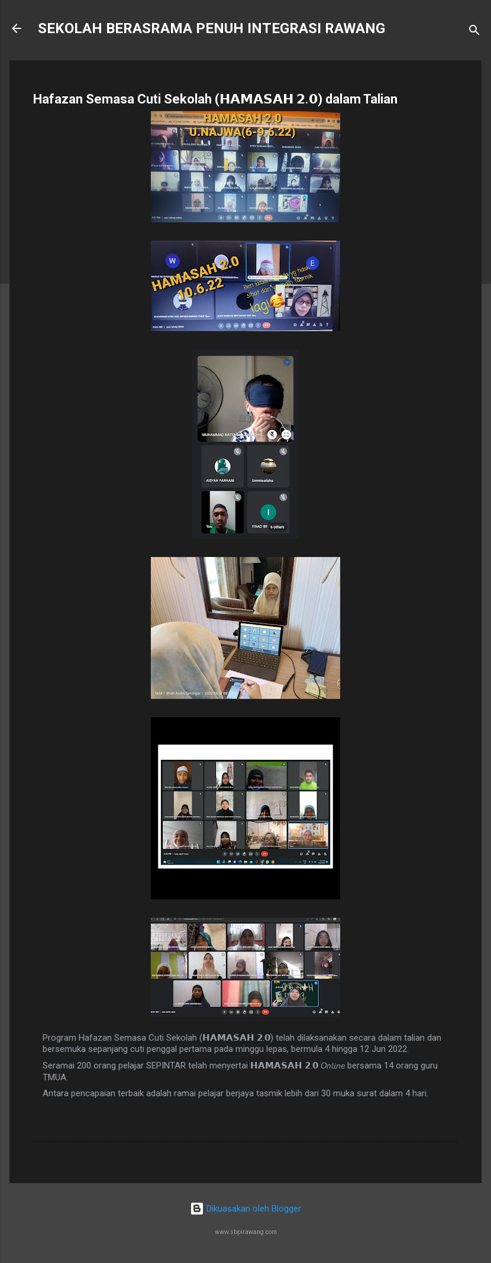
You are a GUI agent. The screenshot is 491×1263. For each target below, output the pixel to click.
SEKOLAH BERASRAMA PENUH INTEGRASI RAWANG (211, 28)
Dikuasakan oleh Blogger (245, 1208)
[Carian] (474, 32)
